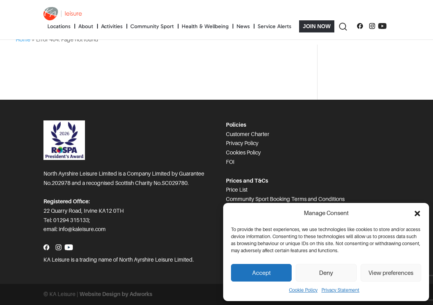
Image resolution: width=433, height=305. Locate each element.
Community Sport (152, 26)
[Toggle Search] (342, 26)
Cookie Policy (303, 290)
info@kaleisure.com (82, 229)
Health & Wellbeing (205, 26)
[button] (417, 213)
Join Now (317, 26)
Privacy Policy (242, 143)
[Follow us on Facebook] (360, 26)
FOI (230, 162)
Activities (112, 26)
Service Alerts (274, 26)
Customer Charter (247, 134)
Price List (236, 190)
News (243, 26)
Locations (58, 26)
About (85, 26)
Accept (261, 273)
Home (23, 39)
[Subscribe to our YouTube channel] (382, 26)
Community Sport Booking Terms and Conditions (285, 199)
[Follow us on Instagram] (372, 26)
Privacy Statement (340, 290)
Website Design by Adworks (115, 294)
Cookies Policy (243, 152)
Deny (326, 273)
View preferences (390, 273)
